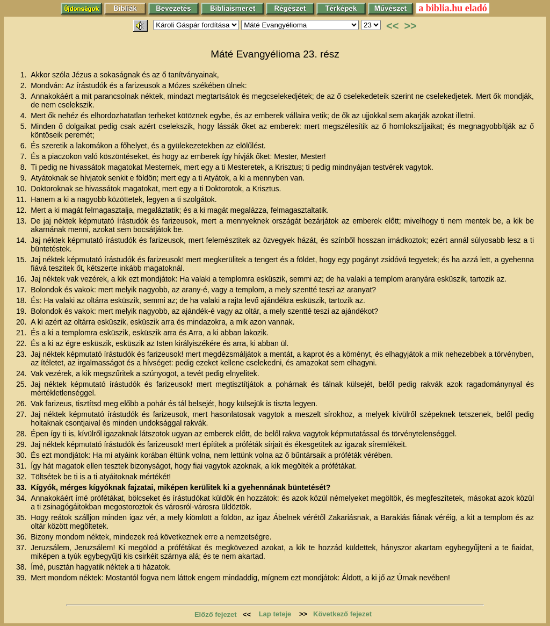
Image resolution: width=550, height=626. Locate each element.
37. (22, 547)
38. (22, 567)
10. (22, 188)
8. (24, 167)
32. (22, 476)
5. (24, 126)
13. (22, 221)
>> (410, 26)
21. (22, 332)
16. (22, 279)
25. (22, 384)
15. (22, 259)
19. (22, 311)
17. (22, 289)
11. (22, 199)
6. (24, 145)
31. (22, 466)
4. (24, 115)
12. (22, 210)
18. (22, 300)
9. (24, 178)
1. (24, 74)
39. (22, 577)
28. (22, 433)
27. (22, 414)
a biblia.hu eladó (452, 8)
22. (22, 343)
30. (22, 455)
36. (22, 537)
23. (22, 354)
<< (392, 26)
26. (22, 403)
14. (22, 240)
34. (22, 498)
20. (22, 322)
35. (22, 517)
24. (22, 373)
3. (24, 96)
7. (24, 156)
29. (22, 444)
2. (24, 85)
